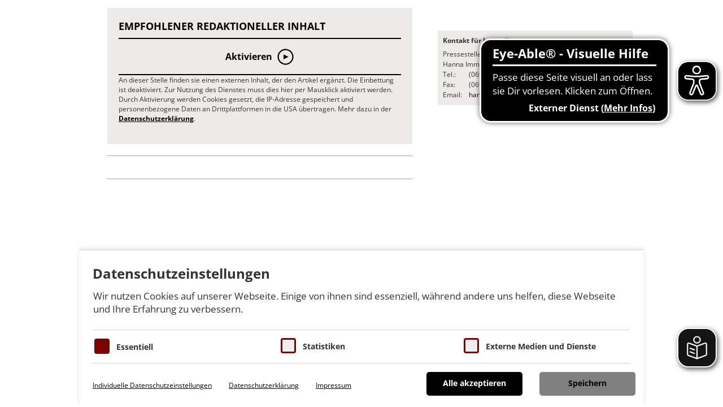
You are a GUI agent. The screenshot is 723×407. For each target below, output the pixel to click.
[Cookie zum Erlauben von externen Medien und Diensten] (471, 345)
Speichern (587, 383)
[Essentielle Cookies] (102, 346)
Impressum (333, 385)
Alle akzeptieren (474, 383)
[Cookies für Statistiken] (288, 345)
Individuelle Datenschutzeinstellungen (152, 385)
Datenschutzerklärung (156, 118)
